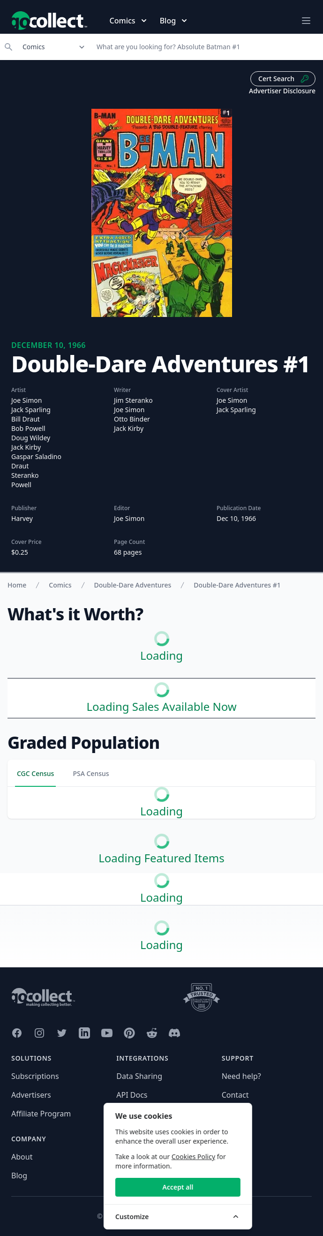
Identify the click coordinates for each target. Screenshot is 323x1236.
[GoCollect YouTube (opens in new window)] (107, 1033)
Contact (235, 1095)
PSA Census (91, 773)
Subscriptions (35, 1076)
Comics (60, 584)
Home (17, 584)
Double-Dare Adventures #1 (237, 584)
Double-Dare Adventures (133, 584)
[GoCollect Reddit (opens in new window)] (152, 1033)
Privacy (128, 1157)
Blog (19, 1175)
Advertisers (31, 1095)
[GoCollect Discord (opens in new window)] (174, 1033)
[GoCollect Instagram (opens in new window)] (39, 1033)
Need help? (241, 1076)
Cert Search (283, 78)
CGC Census (35, 773)
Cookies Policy (254, 1156)
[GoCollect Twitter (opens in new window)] (62, 1033)
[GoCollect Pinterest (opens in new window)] (129, 1033)
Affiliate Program (41, 1113)
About (21, 1157)
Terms (127, 1175)
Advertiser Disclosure (282, 90)
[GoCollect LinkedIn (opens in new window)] (84, 1033)
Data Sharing (139, 1076)
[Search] (206, 47)
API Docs (131, 1095)
